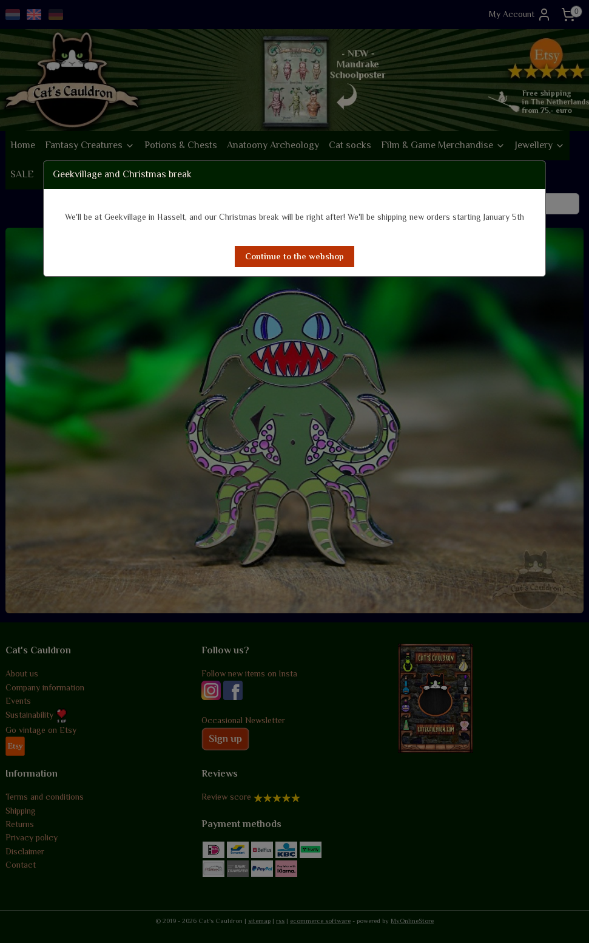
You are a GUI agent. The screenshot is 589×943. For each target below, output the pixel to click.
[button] (294, 256)
